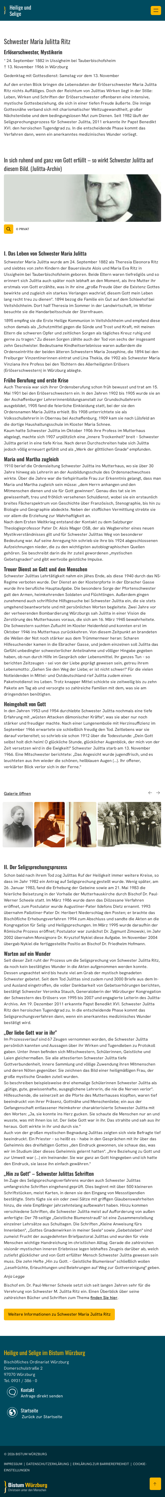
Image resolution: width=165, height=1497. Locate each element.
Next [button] (158, 792)
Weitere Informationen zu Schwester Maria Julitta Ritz (59, 1314)
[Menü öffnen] (156, 10)
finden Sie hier (103, 1297)
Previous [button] (150, 792)
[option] (18, 824)
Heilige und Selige (20, 10)
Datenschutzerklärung (48, 1464)
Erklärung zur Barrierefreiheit (101, 1464)
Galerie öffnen (17, 793)
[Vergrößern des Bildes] (8, 229)
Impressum (13, 1464)
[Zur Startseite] (25, 1487)
